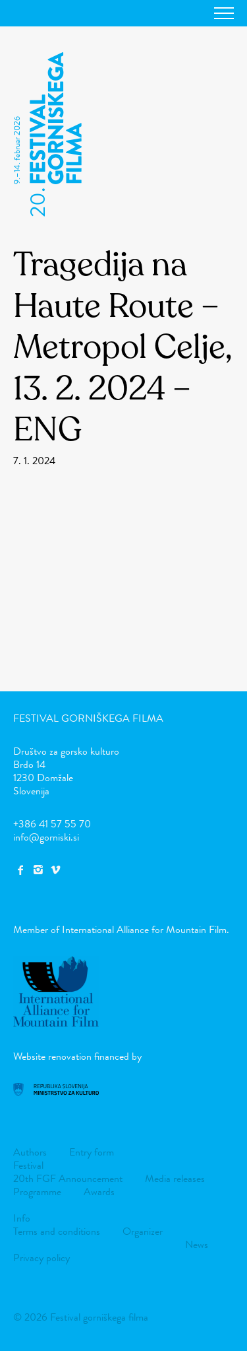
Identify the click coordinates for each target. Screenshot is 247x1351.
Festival (28, 1165)
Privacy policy (41, 1257)
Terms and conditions (56, 1231)
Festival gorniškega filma (88, 718)
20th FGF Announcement (68, 1178)
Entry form (91, 1152)
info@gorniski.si (46, 837)
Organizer (143, 1231)
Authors (30, 1152)
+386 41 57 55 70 (52, 823)
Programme (37, 1191)
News (196, 1244)
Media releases (175, 1178)
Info (21, 1218)
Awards (99, 1191)
